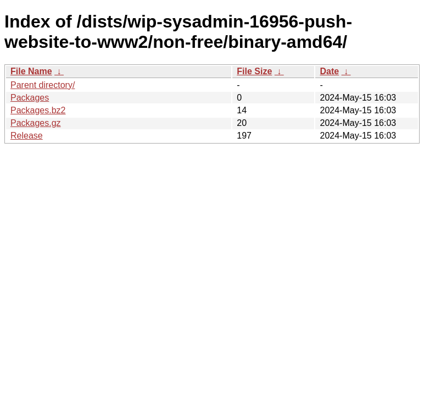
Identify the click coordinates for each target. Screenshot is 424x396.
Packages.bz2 (38, 110)
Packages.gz (35, 123)
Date (329, 71)
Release (26, 135)
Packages (29, 97)
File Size (254, 71)
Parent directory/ (42, 85)
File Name (31, 71)
